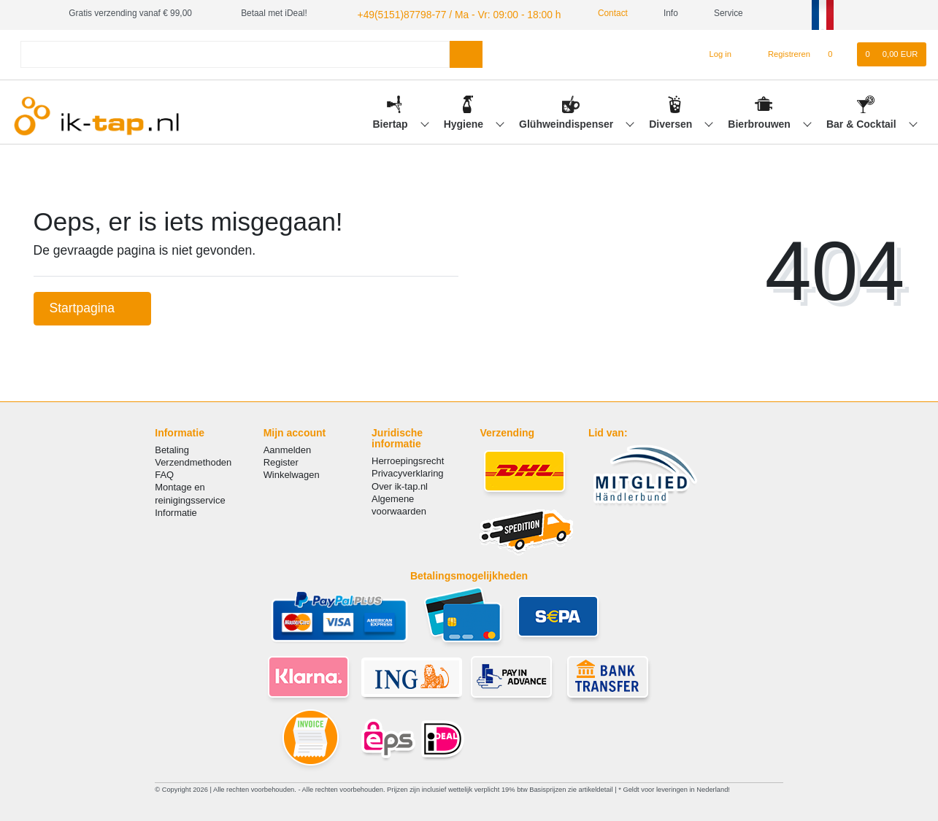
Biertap (391, 122)
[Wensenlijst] (838, 52)
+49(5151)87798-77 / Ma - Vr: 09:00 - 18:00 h (443, 13)
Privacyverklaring (408, 471)
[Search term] (235, 52)
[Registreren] (780, 52)
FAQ (164, 472)
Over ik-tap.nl (400, 484)
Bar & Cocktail (862, 122)
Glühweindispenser (567, 122)
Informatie (176, 510)
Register (281, 460)
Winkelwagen (292, 472)
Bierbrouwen (760, 122)
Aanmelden (287, 447)
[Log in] (714, 52)
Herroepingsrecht (408, 459)
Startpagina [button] (92, 305)
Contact (586, 13)
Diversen (672, 122)
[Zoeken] (466, 52)
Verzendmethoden (193, 460)
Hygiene (465, 122)
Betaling (172, 447)
